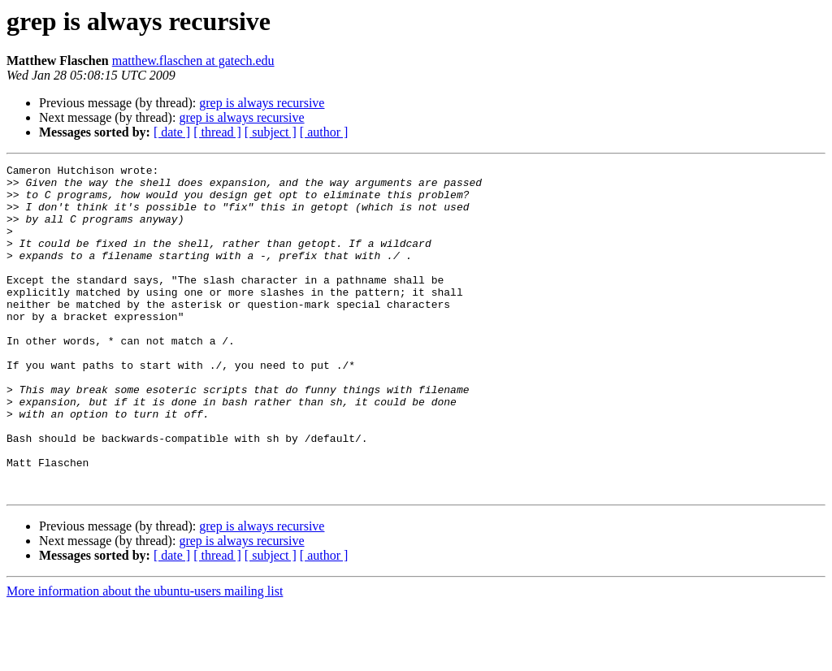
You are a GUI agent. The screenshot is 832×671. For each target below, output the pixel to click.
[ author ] (324, 132)
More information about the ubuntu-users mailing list (144, 657)
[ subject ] (271, 132)
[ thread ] (217, 132)
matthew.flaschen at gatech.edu (193, 60)
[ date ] (172, 132)
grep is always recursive (261, 103)
